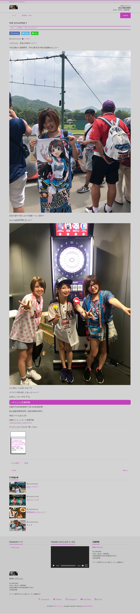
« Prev (13, 470)
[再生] (54, 566)
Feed (98, 600)
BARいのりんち (58, 606)
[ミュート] (83, 566)
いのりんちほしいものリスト (20, 423)
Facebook (15, 33)
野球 (26, 463)
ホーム (14, 15)
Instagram (71, 600)
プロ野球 (27, 39)
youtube (125, 15)
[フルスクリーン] (86, 566)
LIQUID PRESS (88, 606)
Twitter (26, 33)
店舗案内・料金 (27, 15)
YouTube (86, 600)
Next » (125, 470)
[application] (70, 557)
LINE (35, 33)
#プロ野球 (15, 463)
